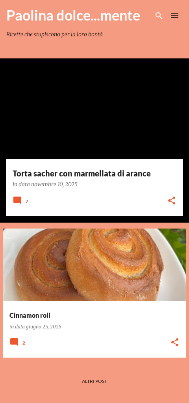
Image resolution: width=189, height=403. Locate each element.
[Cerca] (159, 15)
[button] (171, 201)
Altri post (94, 381)
